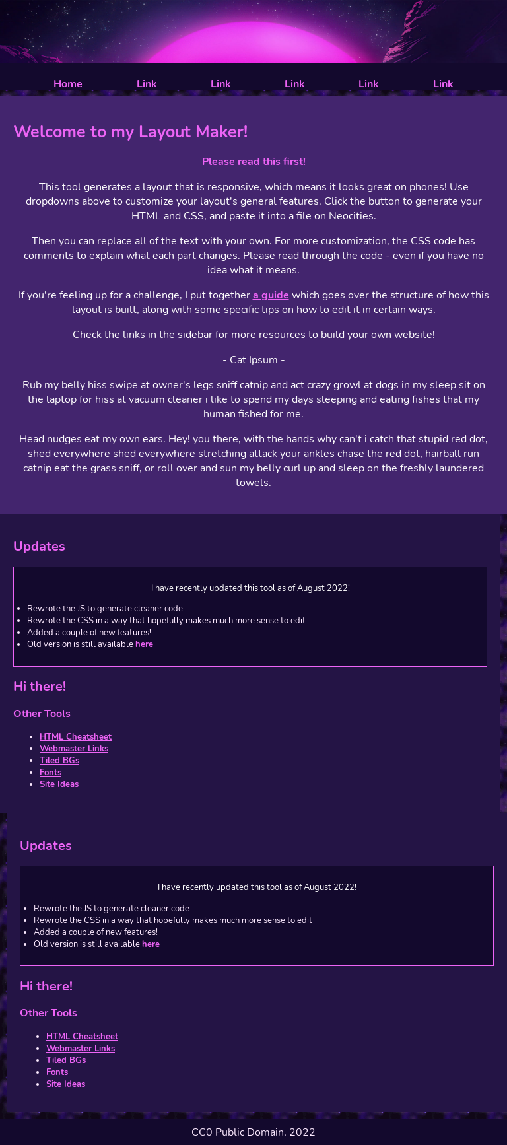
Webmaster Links (74, 749)
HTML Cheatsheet (76, 737)
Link (147, 84)
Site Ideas (59, 784)
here (144, 644)
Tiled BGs (59, 761)
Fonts (50, 773)
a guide (271, 295)
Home (68, 84)
